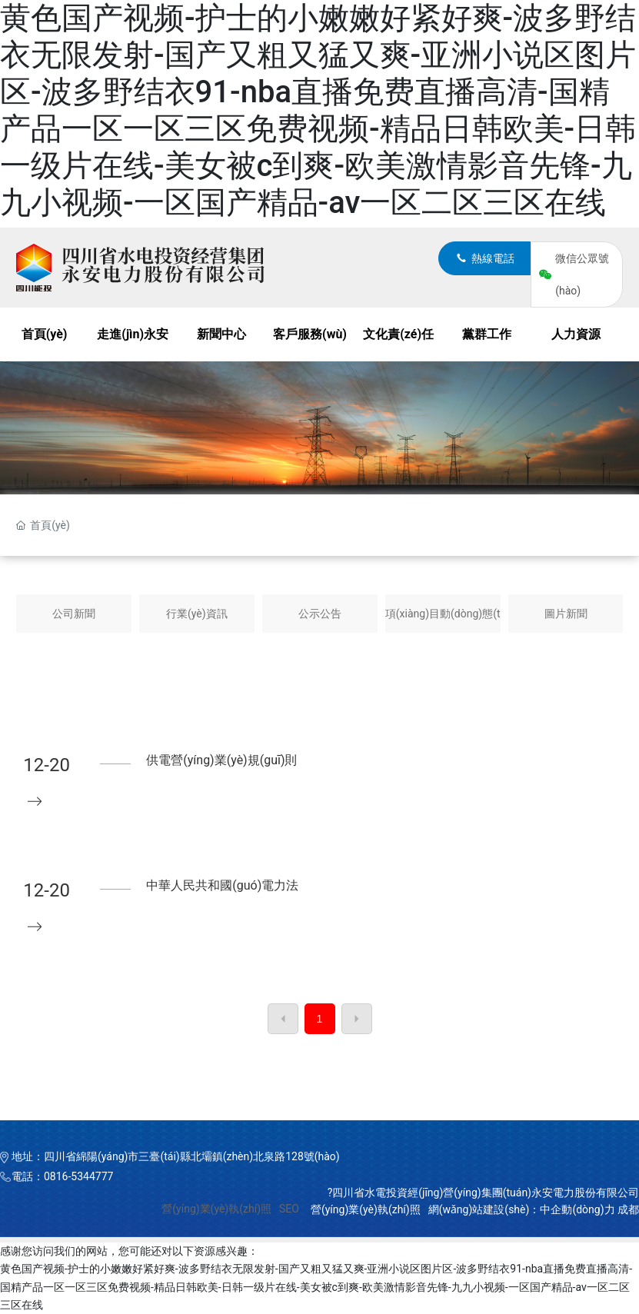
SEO (289, 1209)
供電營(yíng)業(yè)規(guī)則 (221, 760)
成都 (628, 1209)
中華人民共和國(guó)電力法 (222, 885)
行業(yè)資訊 (197, 613)
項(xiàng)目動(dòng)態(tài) (443, 613)
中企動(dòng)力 (577, 1209)
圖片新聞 (565, 613)
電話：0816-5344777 (62, 1176)
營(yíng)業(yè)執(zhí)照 (216, 1209)
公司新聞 (73, 613)
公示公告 (319, 613)
